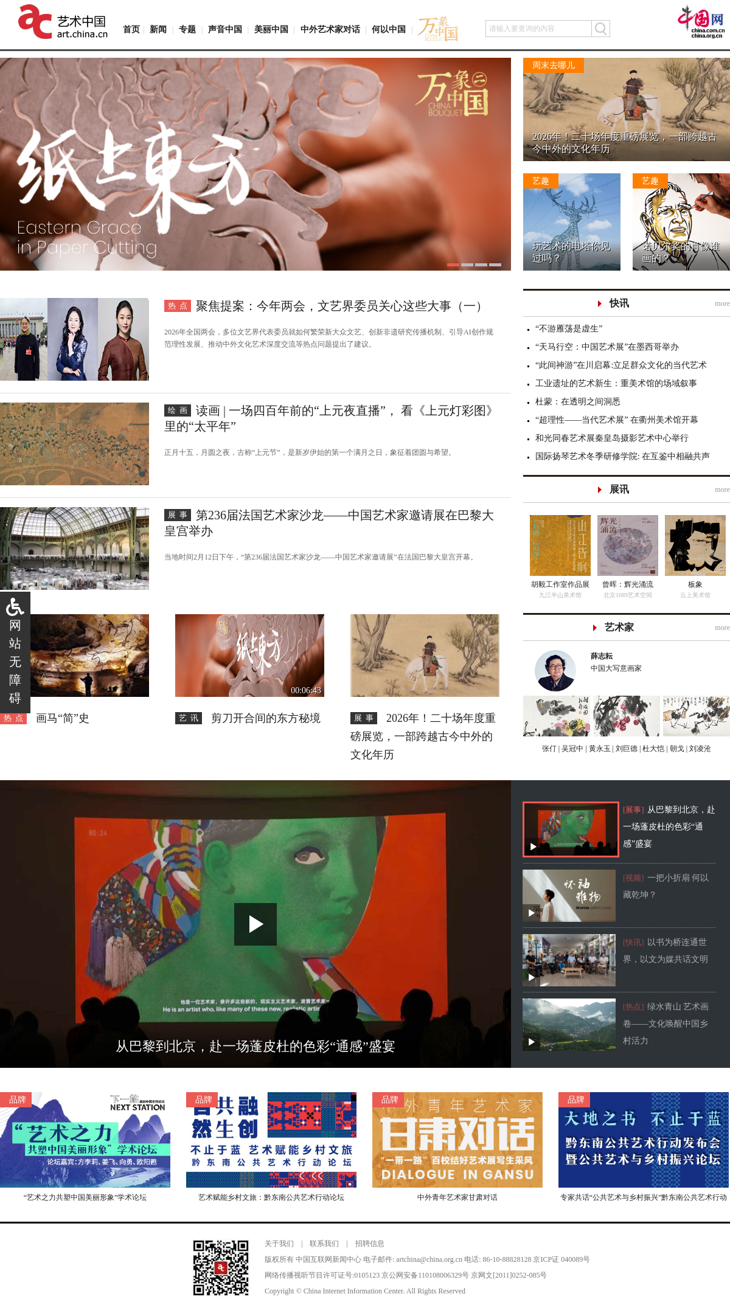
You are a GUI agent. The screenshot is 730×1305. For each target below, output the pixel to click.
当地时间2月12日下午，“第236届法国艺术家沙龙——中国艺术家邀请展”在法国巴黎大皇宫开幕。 (321, 557)
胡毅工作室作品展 (560, 584)
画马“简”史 (62, 718)
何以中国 (389, 29)
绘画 (179, 410)
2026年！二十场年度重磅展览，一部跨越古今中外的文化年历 (423, 736)
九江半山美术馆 (560, 595)
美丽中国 (271, 29)
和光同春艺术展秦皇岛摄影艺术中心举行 (612, 438)
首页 (131, 29)
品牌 (17, 1099)
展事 (179, 514)
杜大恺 (652, 748)
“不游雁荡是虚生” (568, 328)
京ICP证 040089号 (561, 1259)
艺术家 (619, 627)
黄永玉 (599, 748)
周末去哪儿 (553, 65)
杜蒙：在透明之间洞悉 (577, 401)
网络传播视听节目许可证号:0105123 (322, 1275)
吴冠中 (571, 748)
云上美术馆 (695, 595)
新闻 (158, 29)
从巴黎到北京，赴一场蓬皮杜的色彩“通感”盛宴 (669, 826)
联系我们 (324, 1243)
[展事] (633, 809)
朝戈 (676, 748)
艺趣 (540, 180)
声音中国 (225, 29)
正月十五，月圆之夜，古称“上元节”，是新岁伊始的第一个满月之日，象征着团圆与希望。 (310, 452)
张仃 (549, 748)
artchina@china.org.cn (429, 1259)
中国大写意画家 (654, 661)
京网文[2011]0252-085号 (509, 1275)
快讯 (619, 303)
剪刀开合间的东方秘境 (266, 718)
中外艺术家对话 (330, 29)
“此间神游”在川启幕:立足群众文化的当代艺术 (621, 365)
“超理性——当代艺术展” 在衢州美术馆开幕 (616, 419)
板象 (695, 584)
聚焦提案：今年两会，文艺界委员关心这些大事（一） (342, 306)
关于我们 (279, 1243)
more (722, 303)
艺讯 (190, 717)
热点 (179, 305)
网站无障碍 (15, 661)
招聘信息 (369, 1243)
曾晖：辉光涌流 (627, 584)
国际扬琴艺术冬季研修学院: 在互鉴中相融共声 (622, 456)
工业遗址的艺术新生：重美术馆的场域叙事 (616, 383)
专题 (187, 29)
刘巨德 (626, 748)
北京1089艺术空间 (627, 595)
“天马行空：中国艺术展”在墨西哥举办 (607, 346)
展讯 (619, 489)
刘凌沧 (700, 748)
